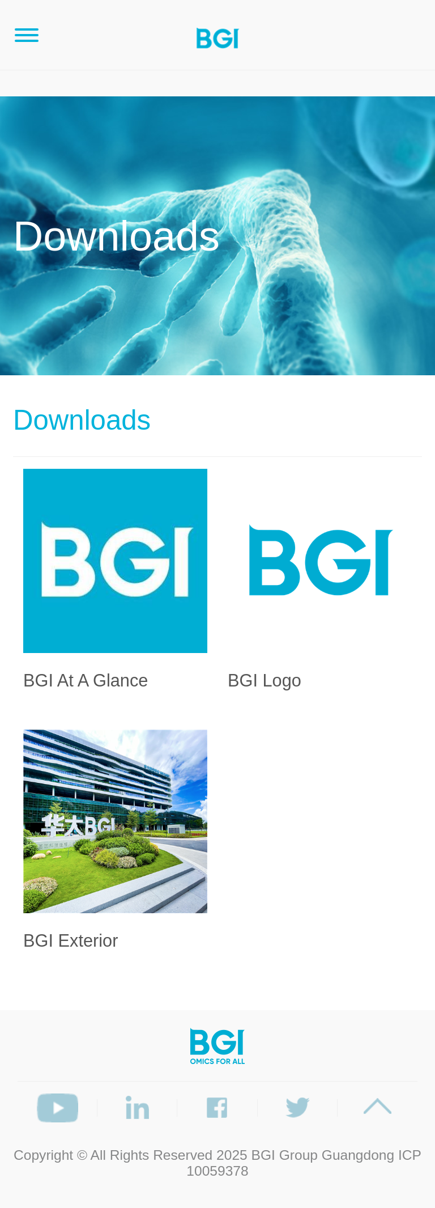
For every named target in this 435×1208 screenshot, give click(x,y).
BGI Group (284, 1155)
